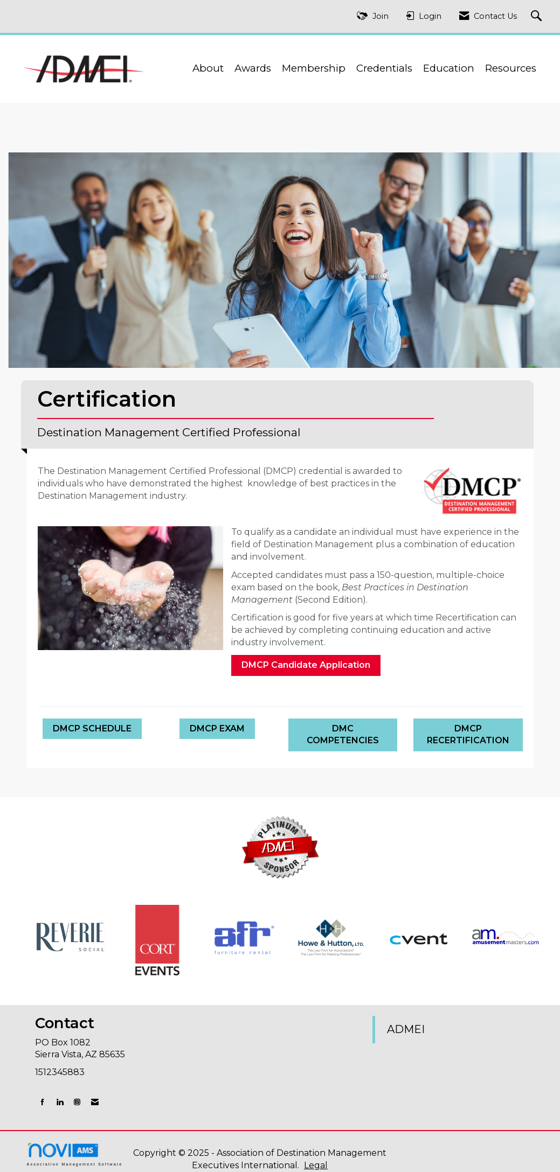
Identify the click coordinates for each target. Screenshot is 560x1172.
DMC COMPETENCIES (343, 734)
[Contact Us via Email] (95, 1101)
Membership (313, 68)
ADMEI (406, 1029)
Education (448, 68)
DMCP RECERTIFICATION (468, 734)
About (208, 68)
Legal (316, 1165)
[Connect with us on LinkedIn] (59, 1101)
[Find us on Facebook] (42, 1101)
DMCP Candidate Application (305, 665)
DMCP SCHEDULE (92, 728)
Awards (252, 68)
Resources (510, 68)
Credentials (384, 68)
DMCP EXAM (217, 728)
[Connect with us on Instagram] (77, 1101)
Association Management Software (75, 1154)
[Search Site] (537, 16)
